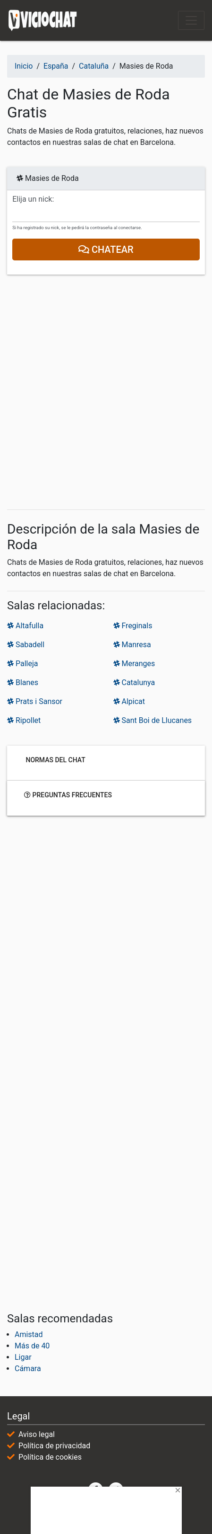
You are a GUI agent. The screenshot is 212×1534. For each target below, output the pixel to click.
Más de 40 (32, 1345)
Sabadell (25, 644)
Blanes (22, 682)
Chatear (106, 249)
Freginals (133, 625)
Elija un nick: (33, 199)
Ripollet (24, 720)
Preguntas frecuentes (68, 794)
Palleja (22, 663)
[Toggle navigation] (191, 20)
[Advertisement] (106, 392)
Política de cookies (50, 1457)
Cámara (28, 1368)
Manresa (132, 644)
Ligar (23, 1357)
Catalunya (134, 682)
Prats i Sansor (34, 701)
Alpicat (129, 701)
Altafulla (25, 625)
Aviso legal (36, 1434)
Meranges (134, 663)
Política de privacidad (54, 1445)
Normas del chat (54, 759)
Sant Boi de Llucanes (152, 720)
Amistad (29, 1334)
